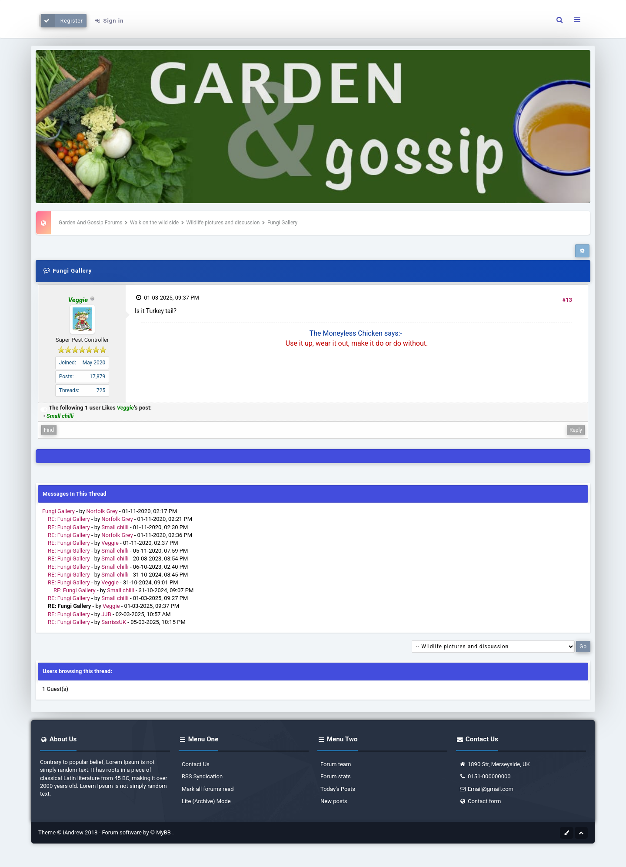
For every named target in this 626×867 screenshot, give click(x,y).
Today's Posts (337, 789)
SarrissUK (113, 622)
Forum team (335, 764)
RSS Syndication (202, 776)
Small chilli (114, 527)
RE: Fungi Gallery (69, 519)
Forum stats (335, 776)
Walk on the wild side (154, 223)
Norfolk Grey (102, 511)
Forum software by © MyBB (137, 832)
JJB (106, 614)
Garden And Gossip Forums (90, 223)
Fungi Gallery (58, 511)
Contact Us (196, 764)
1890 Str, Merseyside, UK (494, 764)
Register (62, 20)
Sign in (108, 20)
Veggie (110, 543)
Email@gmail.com (486, 789)
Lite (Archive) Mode (206, 801)
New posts (333, 801)
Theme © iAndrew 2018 (68, 832)
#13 (567, 300)
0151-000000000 (485, 776)
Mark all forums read (208, 789)
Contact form (480, 801)
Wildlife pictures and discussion (223, 223)
